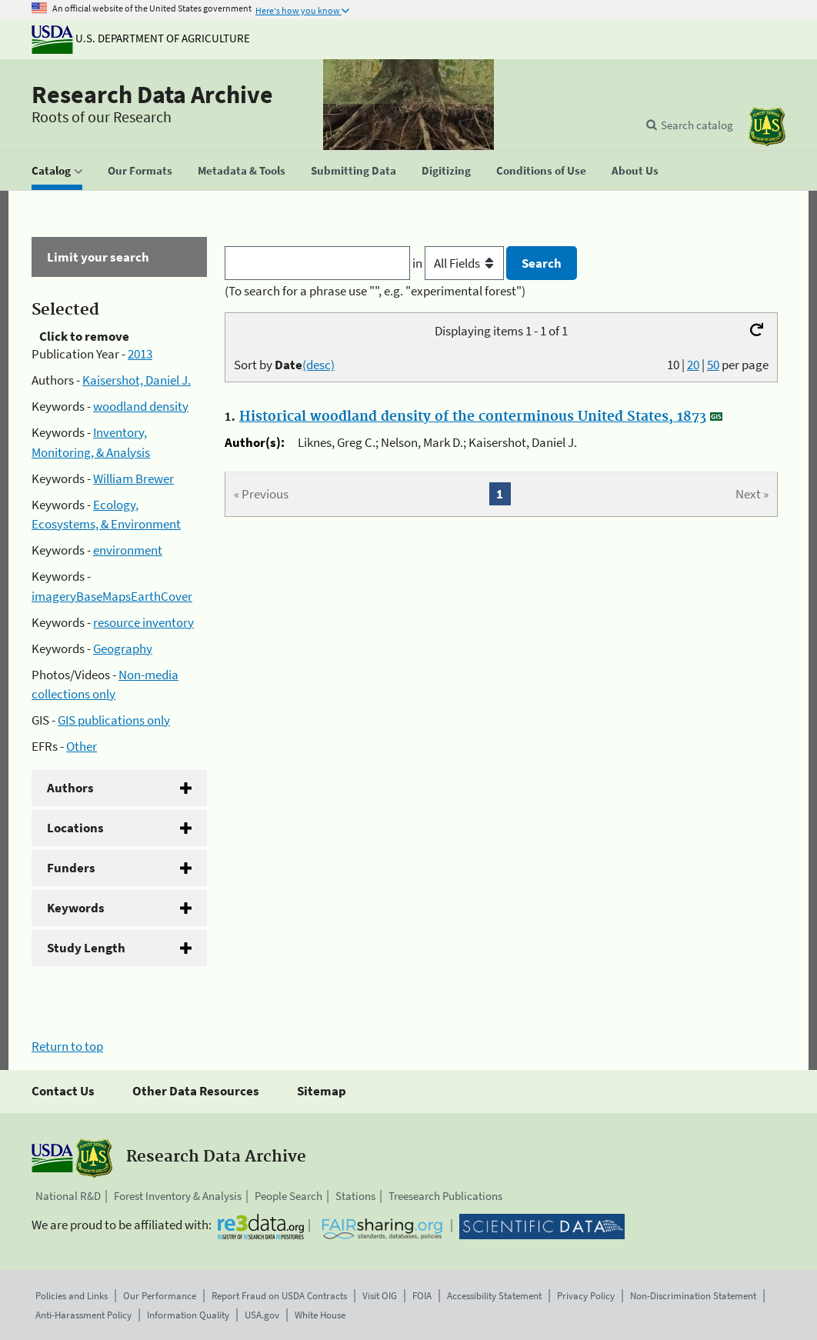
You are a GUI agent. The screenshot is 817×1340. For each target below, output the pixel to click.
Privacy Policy (586, 1295)
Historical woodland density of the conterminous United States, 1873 (472, 416)
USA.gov (262, 1315)
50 (713, 364)
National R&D (68, 1195)
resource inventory (143, 622)
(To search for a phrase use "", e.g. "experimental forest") (375, 290)
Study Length (86, 947)
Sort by (284, 364)
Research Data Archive (152, 94)
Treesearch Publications (445, 1195)
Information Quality (188, 1315)
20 (693, 364)
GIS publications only (114, 720)
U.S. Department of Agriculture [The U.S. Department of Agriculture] (141, 38)
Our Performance (159, 1295)
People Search (288, 1195)
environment (127, 550)
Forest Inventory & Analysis (178, 1195)
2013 (140, 353)
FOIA (422, 1295)
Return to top (67, 1046)
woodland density (140, 406)
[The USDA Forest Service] (767, 126)
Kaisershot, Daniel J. (136, 380)
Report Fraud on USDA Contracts (279, 1295)
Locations (75, 827)
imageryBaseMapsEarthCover (112, 596)
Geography (122, 648)
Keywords (76, 907)
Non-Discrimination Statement (693, 1295)
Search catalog (697, 125)
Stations (355, 1195)
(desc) (318, 364)
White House (320, 1315)
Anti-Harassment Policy (83, 1315)
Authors (70, 787)
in (459, 263)
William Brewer (133, 478)
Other (81, 746)
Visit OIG (379, 1295)
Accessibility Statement (494, 1295)
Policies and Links (71, 1295)
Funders (71, 867)
